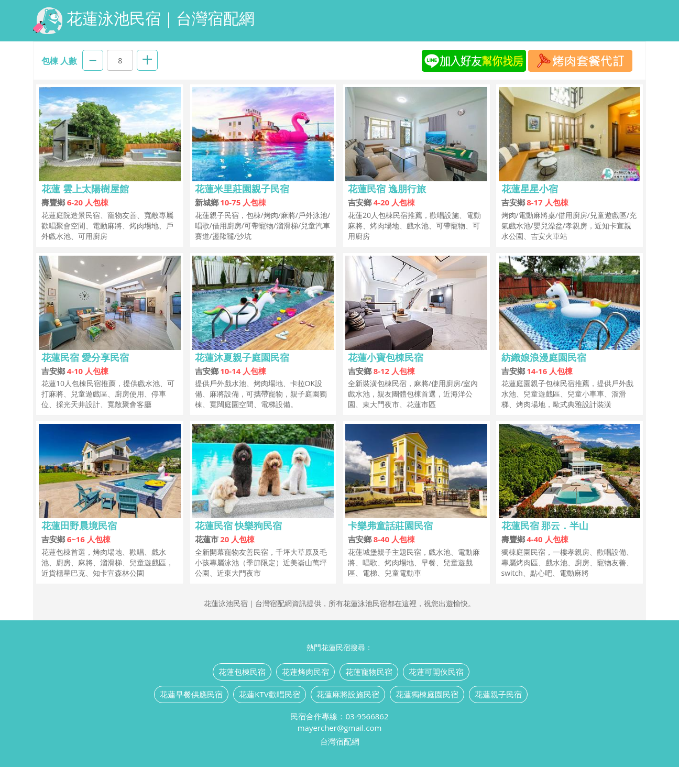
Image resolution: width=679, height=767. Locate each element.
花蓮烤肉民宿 (305, 671)
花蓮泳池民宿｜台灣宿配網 (144, 20)
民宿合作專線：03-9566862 (339, 716)
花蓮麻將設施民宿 (347, 694)
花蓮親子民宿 (498, 694)
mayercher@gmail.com (340, 727)
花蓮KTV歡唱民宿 (269, 694)
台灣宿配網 (339, 741)
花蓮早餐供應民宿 (191, 694)
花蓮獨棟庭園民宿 (427, 694)
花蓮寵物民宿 (368, 671)
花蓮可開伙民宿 (436, 671)
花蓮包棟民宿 (242, 671)
